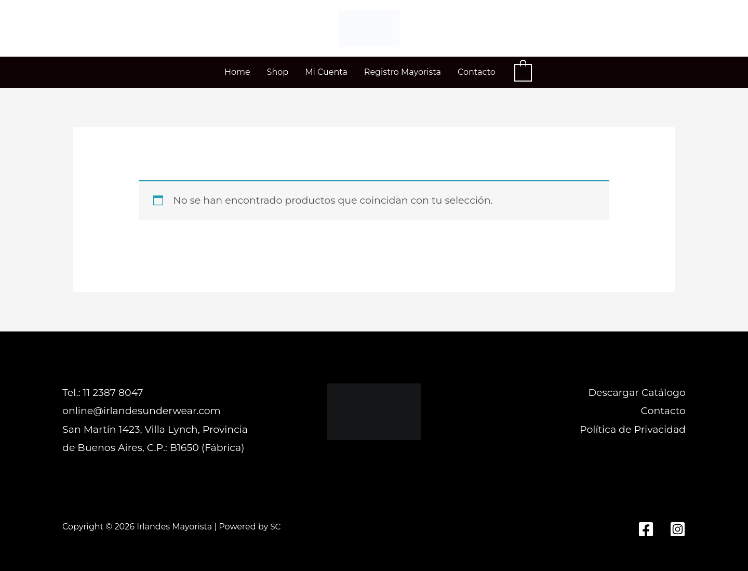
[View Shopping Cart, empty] (523, 72)
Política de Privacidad (633, 429)
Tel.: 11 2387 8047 (102, 393)
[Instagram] (678, 529)
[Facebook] (646, 529)
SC (275, 527)
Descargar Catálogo (637, 393)
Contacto (663, 411)
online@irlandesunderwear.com (141, 411)
